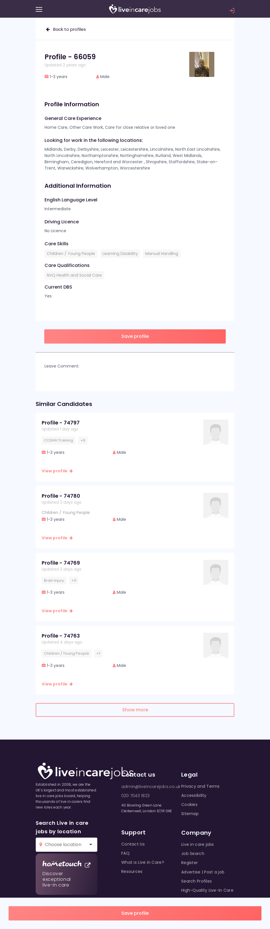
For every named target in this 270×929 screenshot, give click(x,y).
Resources (132, 871)
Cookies (189, 804)
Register (189, 862)
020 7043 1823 (135, 796)
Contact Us (133, 844)
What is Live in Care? (142, 862)
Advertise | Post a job (202, 872)
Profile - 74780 (61, 495)
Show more (135, 710)
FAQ (125, 853)
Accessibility (194, 795)
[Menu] (39, 9)
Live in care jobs (197, 844)
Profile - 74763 (61, 635)
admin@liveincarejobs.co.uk (150, 786)
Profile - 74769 (61, 562)
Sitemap (190, 813)
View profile (57, 471)
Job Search (192, 853)
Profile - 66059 (70, 57)
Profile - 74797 (61, 422)
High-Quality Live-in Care (207, 890)
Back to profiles (66, 29)
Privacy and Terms (200, 786)
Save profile (135, 913)
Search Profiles (196, 881)
